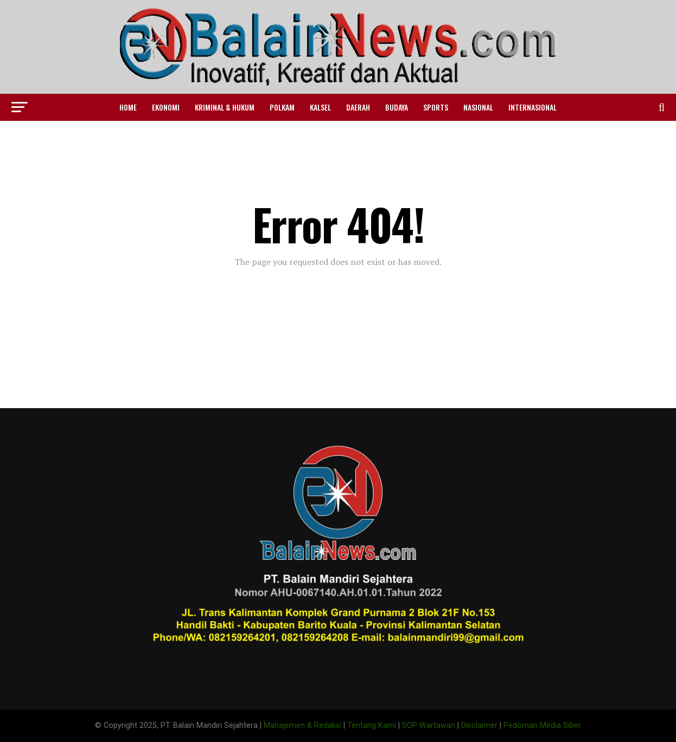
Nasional (478, 107)
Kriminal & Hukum (224, 107)
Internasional (532, 107)
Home (128, 107)
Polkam (282, 107)
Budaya (396, 107)
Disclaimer (479, 725)
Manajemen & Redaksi (302, 725)
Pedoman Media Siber (542, 725)
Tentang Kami (371, 725)
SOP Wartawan (428, 725)
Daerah (358, 107)
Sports (435, 107)
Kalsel (320, 107)
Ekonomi (166, 107)
